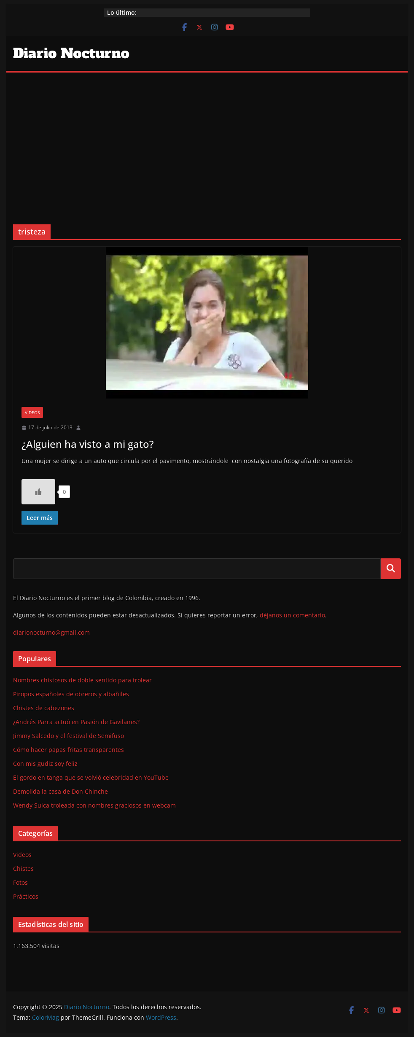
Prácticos (25, 896)
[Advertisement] (207, 136)
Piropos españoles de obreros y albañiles (71, 694)
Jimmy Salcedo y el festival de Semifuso (68, 736)
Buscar (391, 568)
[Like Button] (38, 491)
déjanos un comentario (292, 615)
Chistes (23, 869)
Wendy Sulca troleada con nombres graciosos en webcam (94, 805)
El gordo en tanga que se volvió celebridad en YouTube (91, 777)
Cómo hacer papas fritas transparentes (68, 750)
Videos (32, 412)
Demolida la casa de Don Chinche (60, 791)
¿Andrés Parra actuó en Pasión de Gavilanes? (76, 722)
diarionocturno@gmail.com (51, 632)
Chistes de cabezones (43, 708)
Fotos (20, 882)
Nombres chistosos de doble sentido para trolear (82, 680)
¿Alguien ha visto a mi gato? (88, 444)
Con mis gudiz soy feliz (45, 764)
